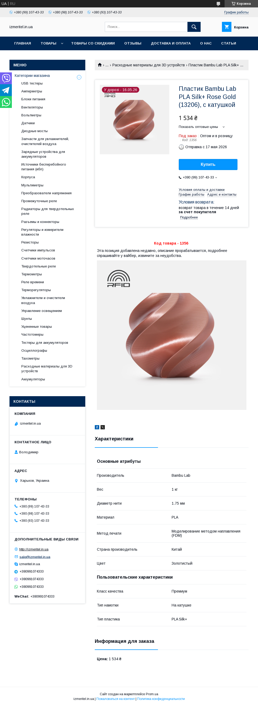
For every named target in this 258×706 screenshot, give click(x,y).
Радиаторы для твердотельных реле (47, 211)
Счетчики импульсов (38, 250)
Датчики (28, 123)
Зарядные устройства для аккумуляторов (43, 154)
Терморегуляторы (36, 290)
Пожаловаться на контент (115, 699)
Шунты (26, 319)
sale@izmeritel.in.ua (34, 557)
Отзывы (132, 43)
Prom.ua (152, 694)
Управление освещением (41, 311)
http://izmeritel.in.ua (33, 549)
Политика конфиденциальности (161, 699)
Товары (48, 43)
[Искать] (194, 27)
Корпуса (28, 177)
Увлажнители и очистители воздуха (43, 300)
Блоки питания (33, 99)
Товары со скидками (93, 43)
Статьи (228, 43)
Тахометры (30, 358)
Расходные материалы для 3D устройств (148, 65)
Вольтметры (31, 115)
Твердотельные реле (38, 266)
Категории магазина (32, 75)
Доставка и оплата (171, 43)
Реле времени (32, 282)
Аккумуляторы (33, 379)
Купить (208, 164)
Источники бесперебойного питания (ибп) (43, 166)
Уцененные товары (36, 327)
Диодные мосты (34, 131)
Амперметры (31, 91)
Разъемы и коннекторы (40, 222)
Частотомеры (32, 334)
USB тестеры (32, 83)
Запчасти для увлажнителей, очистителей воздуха (45, 141)
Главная (22, 43)
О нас (206, 43)
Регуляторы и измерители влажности (42, 232)
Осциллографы (34, 350)
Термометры (31, 274)
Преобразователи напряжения (46, 193)
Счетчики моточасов (38, 258)
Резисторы (30, 242)
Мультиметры (32, 185)
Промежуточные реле (39, 201)
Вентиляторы (32, 107)
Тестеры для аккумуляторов (44, 343)
